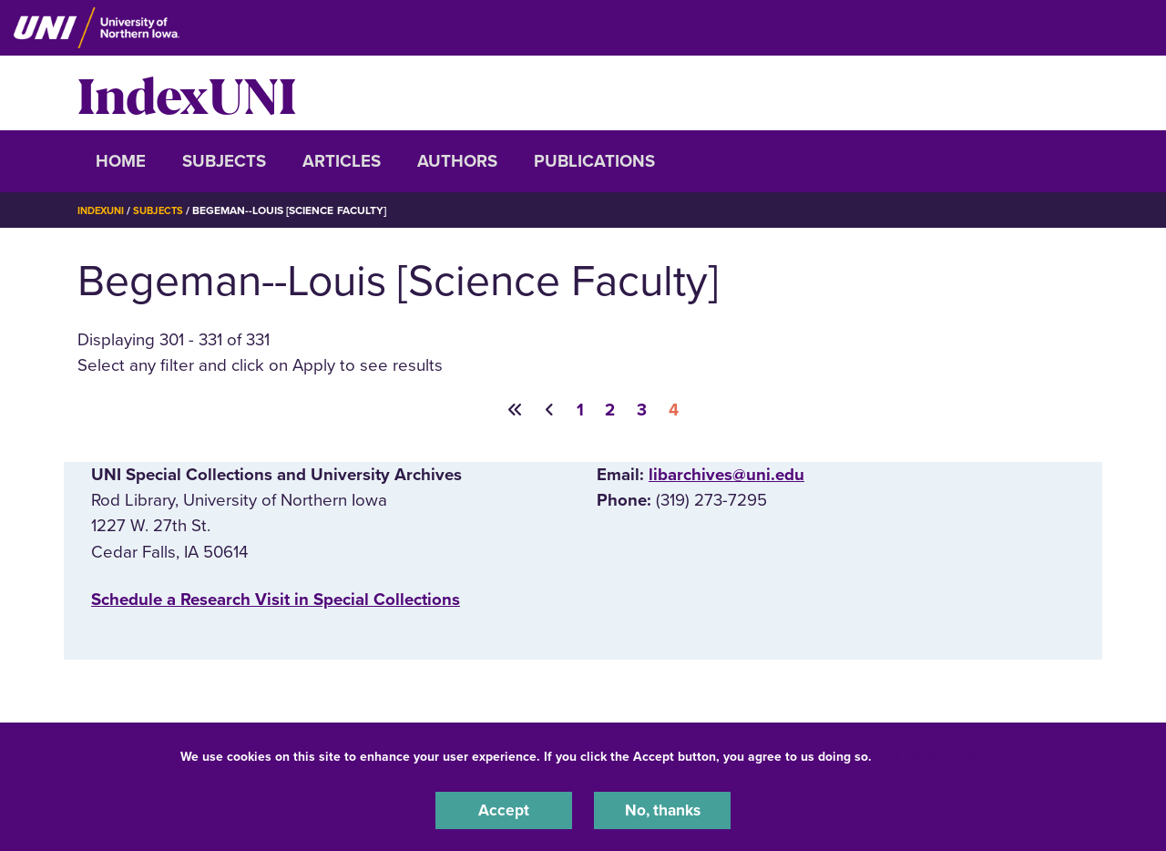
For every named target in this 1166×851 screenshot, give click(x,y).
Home (121, 161)
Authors (457, 161)
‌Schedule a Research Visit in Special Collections (275, 600)
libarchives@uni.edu (726, 476)
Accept (503, 809)
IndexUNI (186, 92)
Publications (594, 161)
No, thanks (662, 809)
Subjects (224, 161)
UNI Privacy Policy (933, 754)
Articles (341, 161)
